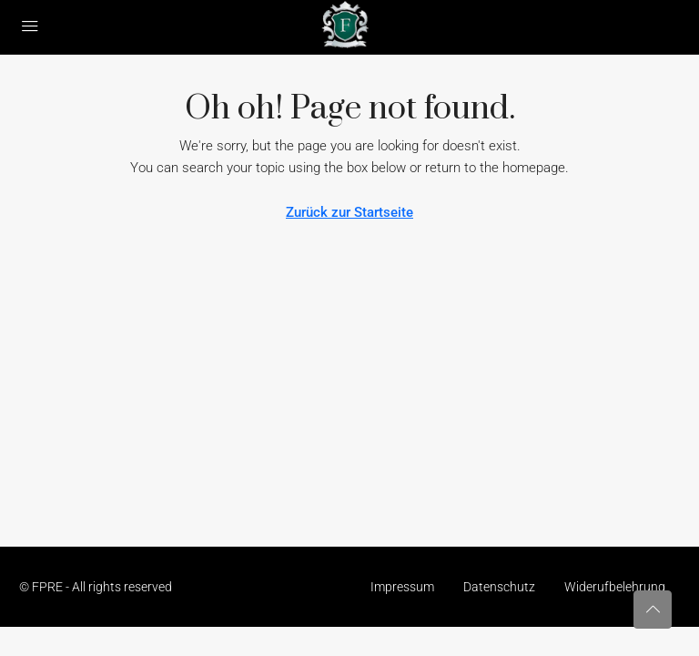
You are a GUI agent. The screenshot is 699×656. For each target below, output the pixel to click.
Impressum (402, 586)
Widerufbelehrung (614, 586)
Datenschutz (499, 586)
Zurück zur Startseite (349, 212)
